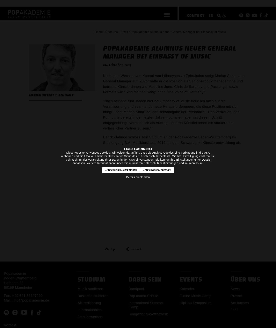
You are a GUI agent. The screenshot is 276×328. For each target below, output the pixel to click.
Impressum (195, 163)
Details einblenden (138, 177)
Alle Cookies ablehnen (157, 170)
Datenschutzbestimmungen (161, 163)
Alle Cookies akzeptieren (121, 170)
